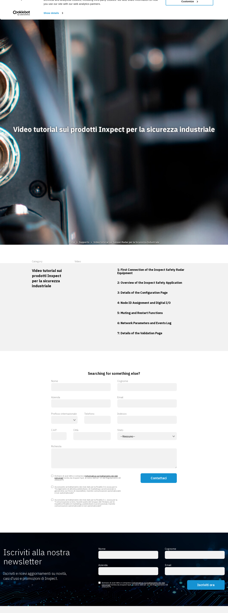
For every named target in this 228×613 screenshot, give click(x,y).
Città (92, 434)
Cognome (147, 385)
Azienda (81, 401)
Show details (51, 29)
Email (147, 401)
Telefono (97, 418)
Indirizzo (147, 418)
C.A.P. (59, 434)
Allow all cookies (189, 8)
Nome (81, 385)
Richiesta (114, 456)
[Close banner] (223, 5)
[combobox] (64, 420)
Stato (120, 430)
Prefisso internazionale (64, 413)
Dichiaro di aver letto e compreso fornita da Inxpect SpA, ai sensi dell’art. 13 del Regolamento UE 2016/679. (86, 478)
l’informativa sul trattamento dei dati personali (86, 477)
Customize (189, 17)
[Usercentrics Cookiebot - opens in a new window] (21, 29)
